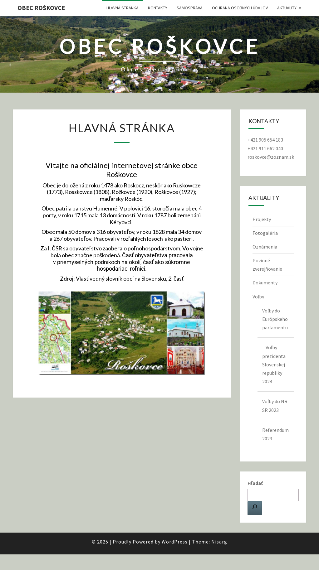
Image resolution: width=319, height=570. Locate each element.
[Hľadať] (255, 508)
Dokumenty (265, 282)
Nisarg (219, 542)
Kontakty (157, 8)
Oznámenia (265, 247)
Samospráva (190, 8)
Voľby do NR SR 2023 (274, 405)
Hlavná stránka (122, 8)
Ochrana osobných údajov (240, 8)
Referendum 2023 (275, 434)
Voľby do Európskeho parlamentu (275, 319)
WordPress (175, 542)
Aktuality (287, 8)
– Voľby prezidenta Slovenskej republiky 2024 (274, 364)
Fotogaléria (265, 233)
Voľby (258, 296)
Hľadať (255, 483)
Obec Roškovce (41, 8)
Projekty (262, 219)
